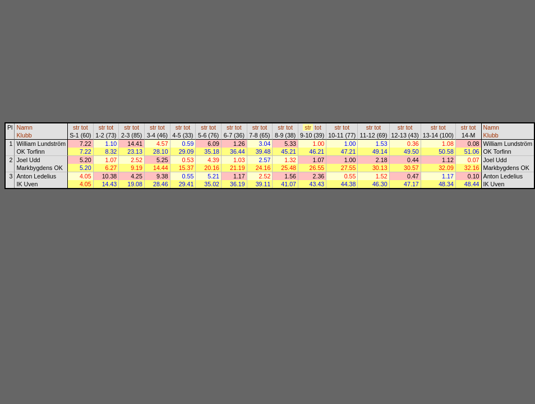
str (76, 127)
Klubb (23, 135)
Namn (24, 127)
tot (84, 127)
